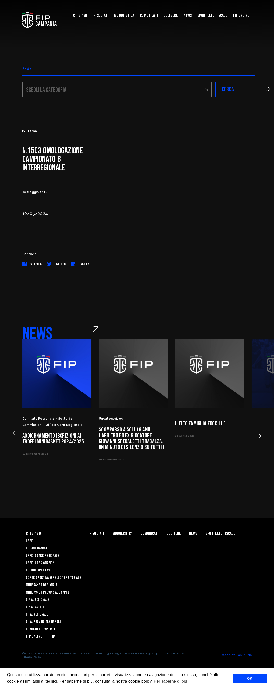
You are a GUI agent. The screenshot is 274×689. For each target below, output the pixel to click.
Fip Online (241, 15)
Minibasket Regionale (42, 585)
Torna (29, 131)
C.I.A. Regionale (37, 614)
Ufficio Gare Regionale (42, 555)
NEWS (26, 68)
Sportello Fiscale (212, 15)
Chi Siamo (80, 15)
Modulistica (124, 15)
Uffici (30, 541)
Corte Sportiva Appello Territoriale (53, 577)
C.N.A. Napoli (35, 607)
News (188, 15)
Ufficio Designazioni (40, 563)
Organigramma (36, 548)
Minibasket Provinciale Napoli (48, 592)
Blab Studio (244, 655)
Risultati (101, 15)
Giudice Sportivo (38, 570)
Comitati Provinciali (40, 629)
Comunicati (149, 15)
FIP (247, 24)
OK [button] (249, 678)
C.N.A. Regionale (37, 599)
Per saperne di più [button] (170, 681)
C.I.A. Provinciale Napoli (43, 621)
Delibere (171, 15)
